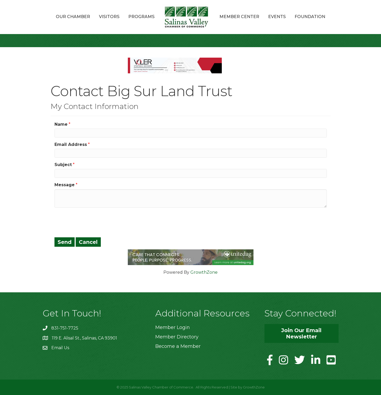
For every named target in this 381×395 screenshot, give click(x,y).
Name (61, 124)
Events (277, 16)
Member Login (172, 327)
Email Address (70, 144)
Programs (141, 16)
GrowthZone (204, 272)
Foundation (310, 16)
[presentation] (94, 222)
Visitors (109, 16)
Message (64, 184)
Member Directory (176, 337)
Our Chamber (73, 16)
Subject (63, 164)
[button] (301, 333)
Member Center (239, 16)
